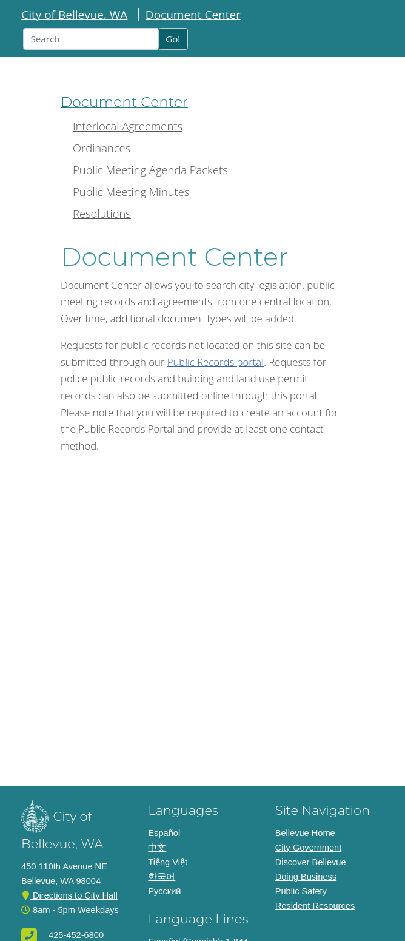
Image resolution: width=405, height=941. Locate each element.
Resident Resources (315, 906)
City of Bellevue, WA (74, 14)
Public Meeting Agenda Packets (150, 169)
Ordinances (101, 147)
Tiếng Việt (167, 862)
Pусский (164, 891)
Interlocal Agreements (127, 125)
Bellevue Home (305, 833)
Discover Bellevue (310, 862)
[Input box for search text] (90, 39)
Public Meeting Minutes (131, 191)
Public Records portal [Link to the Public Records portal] (215, 362)
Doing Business (306, 877)
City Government (308, 847)
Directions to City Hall (69, 895)
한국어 (161, 877)
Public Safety (301, 891)
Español (164, 833)
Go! (173, 39)
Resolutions (102, 213)
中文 (157, 847)
